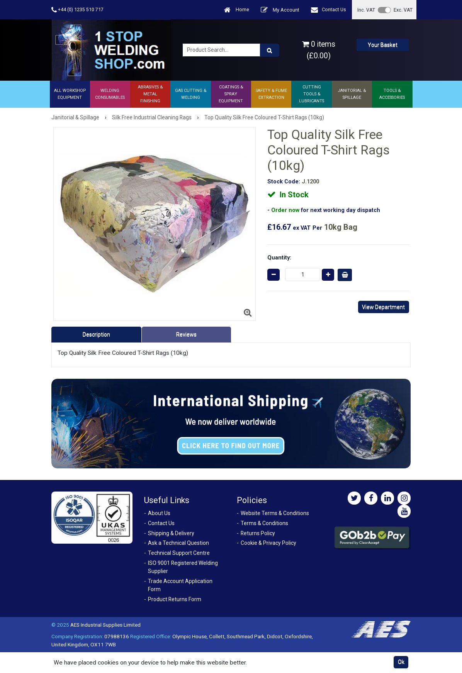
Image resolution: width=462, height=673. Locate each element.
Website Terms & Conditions (275, 513)
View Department (383, 307)
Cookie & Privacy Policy (268, 543)
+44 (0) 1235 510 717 (77, 9)
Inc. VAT (366, 10)
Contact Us (328, 9)
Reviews (186, 334)
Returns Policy (258, 533)
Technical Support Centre (179, 553)
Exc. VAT (403, 10)
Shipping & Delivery (171, 533)
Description (96, 334)
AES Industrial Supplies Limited (105, 625)
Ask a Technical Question (178, 543)
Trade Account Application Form (180, 585)
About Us (159, 513)
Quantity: (279, 257)
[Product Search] (269, 50)
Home (236, 9)
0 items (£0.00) (318, 50)
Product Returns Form (174, 599)
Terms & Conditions (264, 523)
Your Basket (382, 45)
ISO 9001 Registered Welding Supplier (183, 567)
